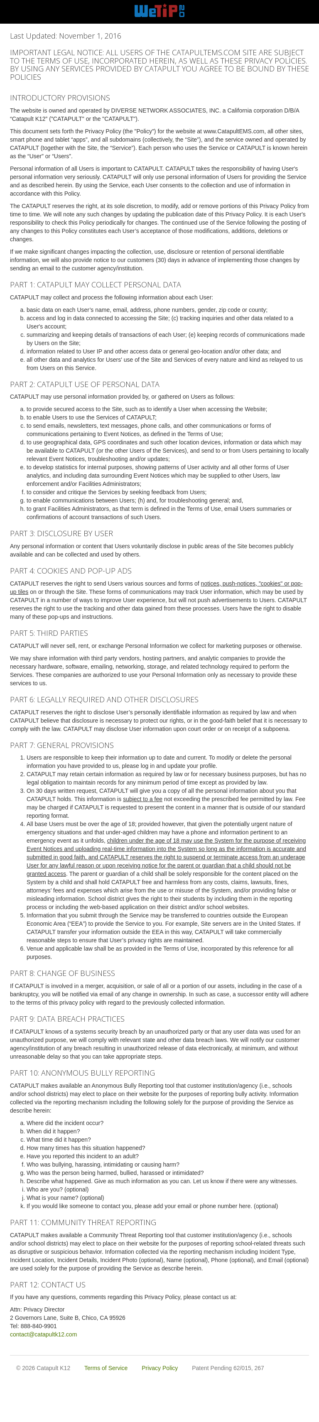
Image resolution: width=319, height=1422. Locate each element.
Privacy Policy (160, 1368)
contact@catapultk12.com (43, 1334)
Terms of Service (106, 1368)
